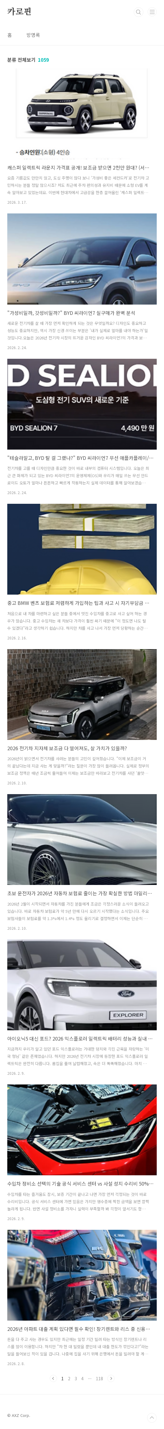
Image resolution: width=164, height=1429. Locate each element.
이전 (53, 1378)
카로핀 (19, 12)
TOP (152, 1418)
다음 (111, 1378)
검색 (138, 12)
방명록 (33, 34)
